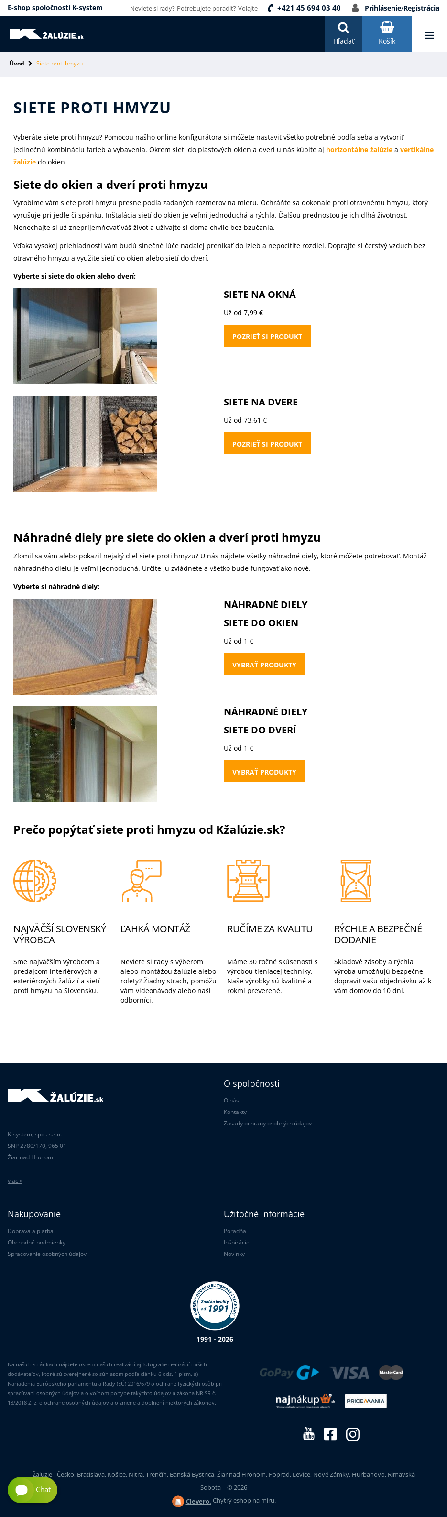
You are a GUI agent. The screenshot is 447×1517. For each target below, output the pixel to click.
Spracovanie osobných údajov (47, 1254)
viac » (15, 1181)
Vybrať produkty (264, 664)
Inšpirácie (237, 1242)
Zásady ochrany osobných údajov (268, 1123)
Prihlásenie (383, 7)
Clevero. (198, 1501)
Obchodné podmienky (36, 1242)
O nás (231, 1100)
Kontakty (235, 1112)
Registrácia (421, 7)
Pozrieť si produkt (267, 336)
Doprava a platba (31, 1231)
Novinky (234, 1254)
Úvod (17, 63)
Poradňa (235, 1231)
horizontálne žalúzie (359, 149)
